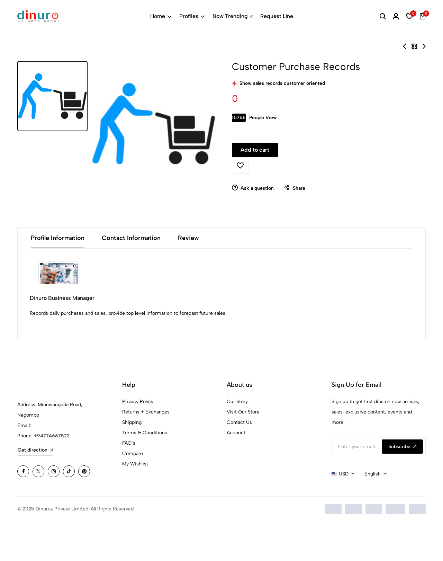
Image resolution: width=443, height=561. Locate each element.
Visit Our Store (243, 452)
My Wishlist (135, 504)
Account (236, 472)
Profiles (192, 16)
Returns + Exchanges (146, 452)
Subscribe (402, 486)
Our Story (237, 441)
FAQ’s (128, 483)
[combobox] (343, 514)
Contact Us (239, 462)
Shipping (132, 462)
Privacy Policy (137, 441)
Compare (132, 493)
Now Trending (233, 16)
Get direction (35, 490)
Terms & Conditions (144, 472)
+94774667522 (52, 476)
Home (161, 16)
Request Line (276, 16)
